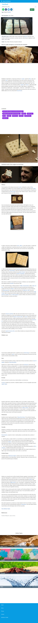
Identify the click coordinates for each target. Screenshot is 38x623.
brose (27, 84)
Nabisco (9, 441)
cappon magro (4, 384)
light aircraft (13, 482)
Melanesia (15, 115)
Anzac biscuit (19, 90)
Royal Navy (19, 269)
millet (34, 188)
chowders (12, 283)
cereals (19, 187)
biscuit (9, 12)
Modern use (30, 113)
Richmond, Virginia (12, 455)
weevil (33, 319)
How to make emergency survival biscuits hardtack (12, 111)
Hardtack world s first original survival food (11, 113)
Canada (21, 115)
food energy (26, 352)
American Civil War (5, 294)
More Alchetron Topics (6, 508)
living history (23, 504)
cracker (23, 78)
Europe (8, 115)
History (23, 113)
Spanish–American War (10, 331)
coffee (21, 245)
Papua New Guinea (21, 417)
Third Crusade (12, 191)
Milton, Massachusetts (24, 285)
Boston (12, 288)
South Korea (26, 364)
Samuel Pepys (12, 270)
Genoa (3, 382)
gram (13, 354)
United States (27, 115)
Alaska (30, 479)
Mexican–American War (17, 316)
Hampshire (22, 273)
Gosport (18, 273)
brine (18, 245)
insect (26, 316)
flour (30, 78)
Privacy (2, 611)
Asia (4, 115)
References (5, 118)
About (2, 605)
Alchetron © (4, 617)
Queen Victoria (22, 272)
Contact (2, 614)
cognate (22, 84)
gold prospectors (6, 290)
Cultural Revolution (12, 362)
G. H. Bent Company (14, 294)
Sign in (32, 9)
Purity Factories (4, 435)
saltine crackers (25, 407)
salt (6, 80)
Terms (2, 608)
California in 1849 (26, 290)
